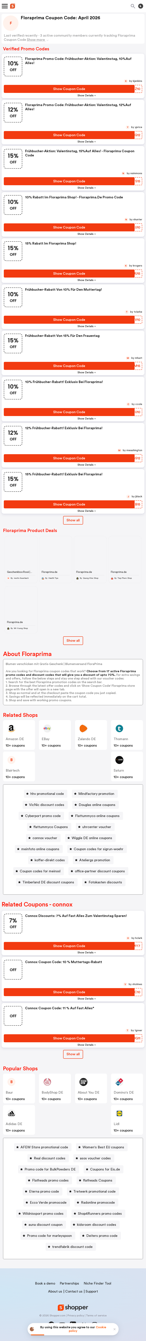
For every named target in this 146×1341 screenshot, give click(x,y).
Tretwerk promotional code (94, 1191)
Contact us (74, 1291)
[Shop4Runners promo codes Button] (98, 1214)
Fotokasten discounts (105, 882)
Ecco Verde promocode (48, 1202)
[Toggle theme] (140, 6)
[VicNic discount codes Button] (45, 805)
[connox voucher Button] (43, 838)
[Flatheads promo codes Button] (49, 1180)
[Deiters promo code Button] (100, 1236)
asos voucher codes (95, 1158)
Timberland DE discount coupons (48, 882)
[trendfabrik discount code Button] (71, 1247)
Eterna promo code (44, 1191)
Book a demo (45, 1283)
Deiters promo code (101, 1235)
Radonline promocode (98, 1202)
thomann (121, 739)
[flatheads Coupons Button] (96, 1180)
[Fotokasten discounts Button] (103, 882)
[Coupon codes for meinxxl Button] (38, 871)
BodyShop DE (52, 1092)
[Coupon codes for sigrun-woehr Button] (97, 849)
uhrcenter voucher (96, 827)
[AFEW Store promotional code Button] (42, 1147)
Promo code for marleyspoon (49, 1235)
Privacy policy (75, 1315)
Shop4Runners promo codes (100, 1213)
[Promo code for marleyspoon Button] (48, 1236)
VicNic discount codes (46, 805)
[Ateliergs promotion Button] (93, 860)
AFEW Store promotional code (44, 1147)
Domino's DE (124, 1092)
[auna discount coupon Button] (44, 1225)
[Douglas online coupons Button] (95, 805)
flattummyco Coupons (50, 827)
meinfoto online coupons (40, 849)
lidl (116, 1124)
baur (9, 1092)
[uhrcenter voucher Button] (95, 827)
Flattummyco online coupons (97, 816)
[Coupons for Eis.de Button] (103, 1169)
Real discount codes (49, 1158)
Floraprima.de (49, 572)
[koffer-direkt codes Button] (48, 860)
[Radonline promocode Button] (96, 1203)
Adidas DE (14, 1124)
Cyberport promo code (43, 816)
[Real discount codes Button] (48, 1158)
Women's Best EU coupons (103, 1147)
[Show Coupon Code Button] (69, 89)
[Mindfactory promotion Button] (95, 794)
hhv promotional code (47, 793)
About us (55, 1291)
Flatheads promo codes (50, 1180)
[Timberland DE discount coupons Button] (47, 882)
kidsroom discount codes (96, 1224)
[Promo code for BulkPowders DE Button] (48, 1169)
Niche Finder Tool (97, 1283)
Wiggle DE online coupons (92, 838)
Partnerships (69, 1283)
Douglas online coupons (97, 805)
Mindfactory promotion (96, 793)
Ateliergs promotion (94, 860)
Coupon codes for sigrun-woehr (98, 849)
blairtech (13, 770)
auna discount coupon (46, 1224)
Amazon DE (15, 739)
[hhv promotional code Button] (45, 794)
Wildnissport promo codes (43, 1213)
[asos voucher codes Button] (93, 1158)
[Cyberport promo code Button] (41, 816)
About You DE (88, 1092)
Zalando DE (87, 739)
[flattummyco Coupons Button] (49, 827)
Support (92, 1291)
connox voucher (45, 838)
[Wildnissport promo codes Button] (41, 1214)
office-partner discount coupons (100, 871)
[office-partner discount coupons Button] (98, 871)
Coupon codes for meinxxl (40, 871)
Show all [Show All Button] (73, 520)
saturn (119, 770)
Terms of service (96, 1315)
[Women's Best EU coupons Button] (102, 1147)
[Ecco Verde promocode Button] (46, 1203)
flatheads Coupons (97, 1180)
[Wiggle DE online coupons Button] (90, 838)
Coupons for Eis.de (105, 1169)
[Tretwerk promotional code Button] (93, 1191)
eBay (45, 739)
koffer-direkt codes (50, 860)
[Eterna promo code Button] (42, 1191)
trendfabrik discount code (72, 1246)
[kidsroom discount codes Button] (95, 1225)
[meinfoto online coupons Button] (39, 849)
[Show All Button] (73, 1054)
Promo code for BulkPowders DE (50, 1169)
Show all (73, 1054)
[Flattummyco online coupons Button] (96, 816)
